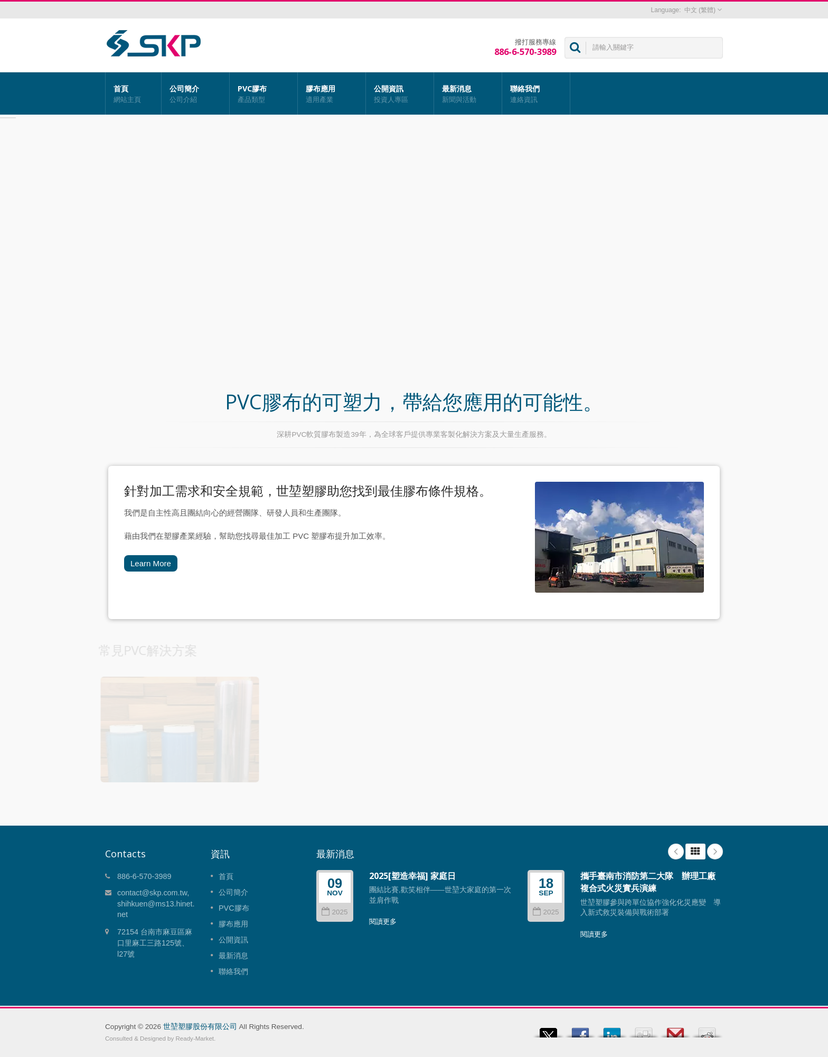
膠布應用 (331, 93)
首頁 (133, 93)
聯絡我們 (536, 93)
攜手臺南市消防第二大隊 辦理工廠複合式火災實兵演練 (648, 882)
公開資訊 (400, 93)
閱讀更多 (383, 921)
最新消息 (468, 93)
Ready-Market (195, 1038)
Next (715, 851)
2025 (334, 912)
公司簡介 (195, 93)
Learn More (150, 563)
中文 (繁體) (700, 10)
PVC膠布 (263, 93)
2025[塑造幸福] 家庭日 (412, 876)
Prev (676, 851)
